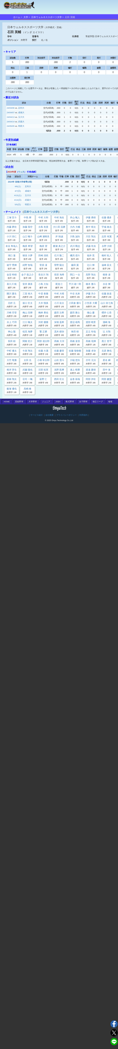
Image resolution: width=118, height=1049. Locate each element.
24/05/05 (10, 126)
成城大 (21, 112)
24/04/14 (10, 122)
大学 (25, 17)
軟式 (70, 402)
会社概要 (49, 415)
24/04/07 (10, 112)
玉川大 (21, 117)
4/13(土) (18, 195)
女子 (83, 402)
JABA (57, 402)
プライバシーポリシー (66, 415)
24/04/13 (10, 117)
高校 (19, 402)
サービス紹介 (36, 415)
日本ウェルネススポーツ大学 (46, 17)
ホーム (16, 17)
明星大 (21, 126)
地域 (110, 402)
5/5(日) (18, 204)
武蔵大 (21, 122)
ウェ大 (21, 172)
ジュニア (46, 402)
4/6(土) (18, 186)
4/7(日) (18, 191)
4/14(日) (18, 200)
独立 (98, 402)
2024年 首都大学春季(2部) (20, 182)
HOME (7, 402)
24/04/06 (10, 108)
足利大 (21, 108)
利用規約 (83, 415)
